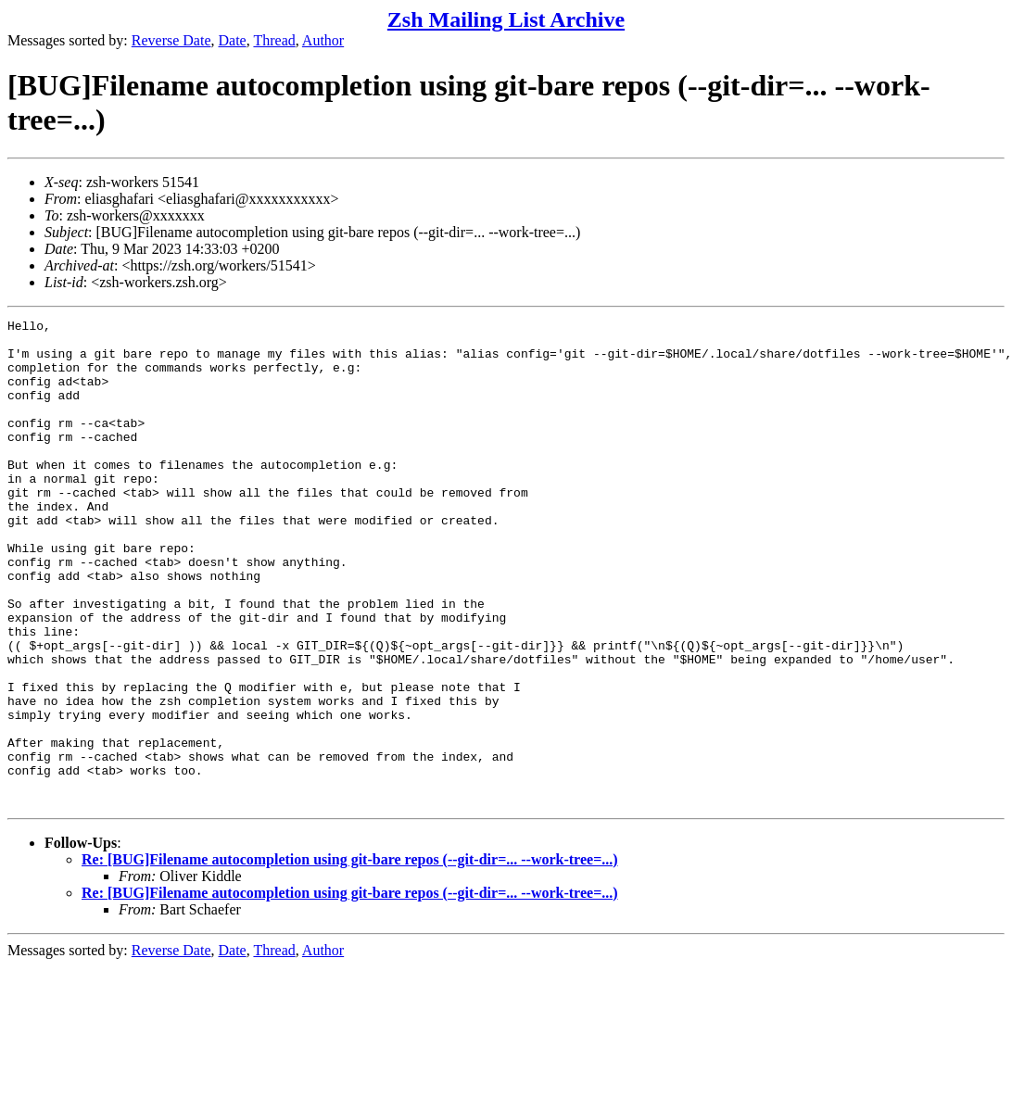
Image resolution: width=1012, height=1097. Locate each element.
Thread (274, 40)
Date (233, 40)
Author (323, 40)
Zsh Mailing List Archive (506, 19)
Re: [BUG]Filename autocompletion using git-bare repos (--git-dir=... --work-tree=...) (350, 957)
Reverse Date (171, 40)
